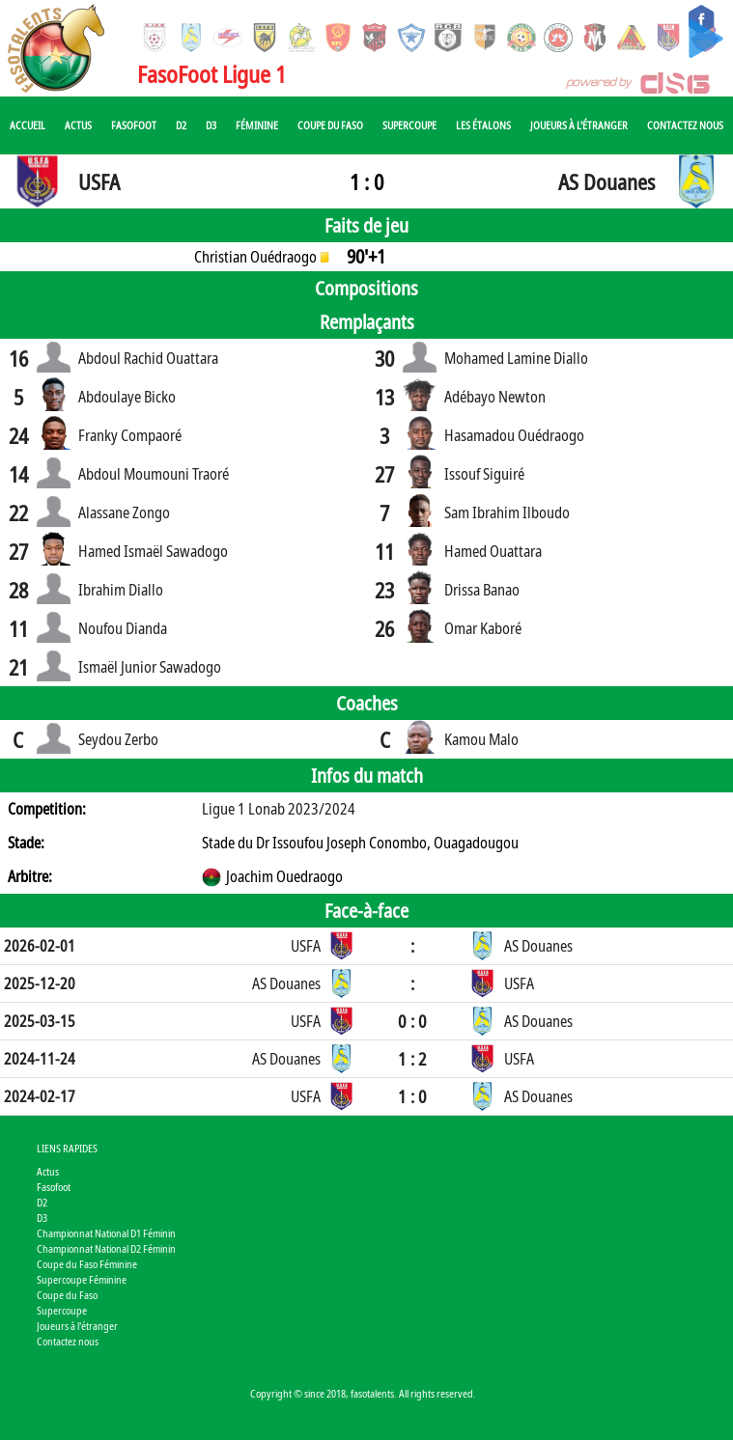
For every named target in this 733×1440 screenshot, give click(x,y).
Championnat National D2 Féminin (106, 1248)
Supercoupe (409, 125)
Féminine (257, 125)
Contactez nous (685, 125)
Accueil (27, 125)
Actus (78, 125)
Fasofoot (133, 125)
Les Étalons (483, 125)
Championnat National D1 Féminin (106, 1233)
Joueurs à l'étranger (579, 125)
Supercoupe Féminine (82, 1279)
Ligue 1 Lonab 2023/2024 (278, 808)
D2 (181, 125)
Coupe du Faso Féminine (87, 1264)
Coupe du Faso (330, 125)
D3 (211, 125)
